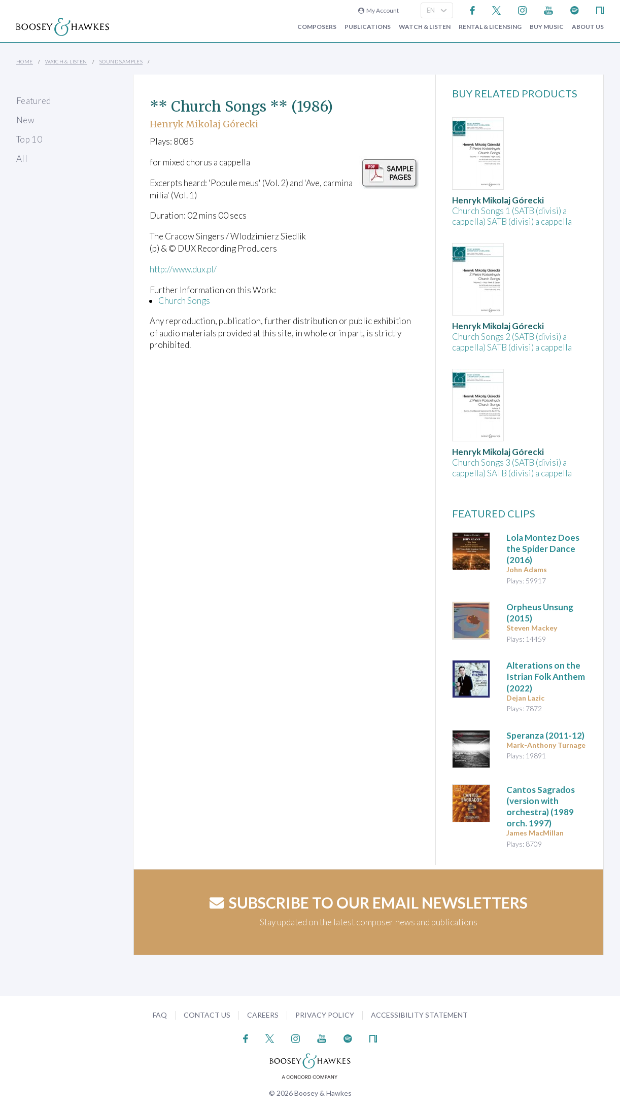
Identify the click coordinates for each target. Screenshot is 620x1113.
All (21, 158)
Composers (316, 26)
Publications (368, 26)
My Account (378, 10)
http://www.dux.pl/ (184, 269)
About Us (588, 26)
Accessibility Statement (419, 1015)
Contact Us (207, 1015)
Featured (33, 100)
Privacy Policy (324, 1015)
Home (24, 61)
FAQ (160, 1015)
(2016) (542, 548)
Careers (263, 1015)
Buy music (547, 26)
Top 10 (29, 139)
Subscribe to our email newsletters (369, 902)
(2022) (545, 676)
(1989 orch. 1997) (540, 806)
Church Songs (184, 300)
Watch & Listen (425, 26)
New (25, 120)
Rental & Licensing (490, 26)
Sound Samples (121, 61)
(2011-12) (545, 735)
